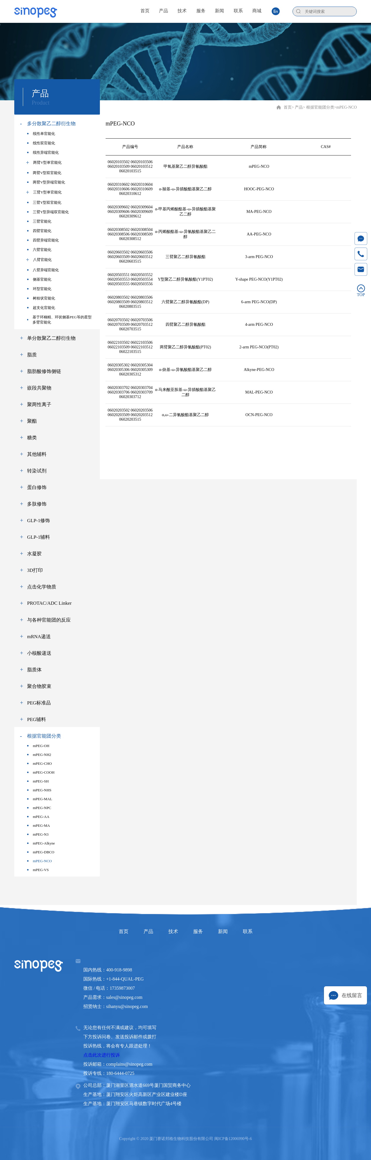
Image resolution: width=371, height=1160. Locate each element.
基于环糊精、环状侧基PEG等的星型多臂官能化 (59, 319)
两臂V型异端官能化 (46, 182)
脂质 (32, 355)
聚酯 (32, 421)
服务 (200, 931)
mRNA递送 (39, 636)
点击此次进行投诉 (101, 1055)
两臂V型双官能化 (44, 173)
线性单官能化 (41, 133)
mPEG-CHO (39, 763)
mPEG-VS (38, 870)
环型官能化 (39, 289)
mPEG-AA (38, 816)
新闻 (230, 931)
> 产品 (297, 107)
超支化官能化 (41, 308)
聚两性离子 (39, 404)
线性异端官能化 (43, 152)
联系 (260, 931)
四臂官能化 (39, 231)
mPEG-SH (38, 781)
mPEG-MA (38, 825)
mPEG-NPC (39, 808)
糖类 (32, 437)
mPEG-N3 (38, 834)
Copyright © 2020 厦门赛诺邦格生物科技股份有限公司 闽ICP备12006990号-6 (185, 1139)
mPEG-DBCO (40, 852)
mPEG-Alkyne (41, 843)
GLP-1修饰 (38, 520)
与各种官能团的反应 (49, 620)
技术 (171, 931)
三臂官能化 (39, 221)
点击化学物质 (41, 587)
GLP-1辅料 (38, 537)
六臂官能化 (39, 249)
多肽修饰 (37, 504)
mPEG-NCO (39, 861)
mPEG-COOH (41, 772)
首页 (288, 107)
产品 (141, 931)
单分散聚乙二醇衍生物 (51, 338)
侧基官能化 (39, 279)
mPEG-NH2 (39, 754)
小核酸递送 (39, 653)
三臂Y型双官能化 (44, 202)
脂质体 (34, 669)
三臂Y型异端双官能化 (48, 212)
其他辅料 (37, 454)
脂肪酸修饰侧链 (44, 371)
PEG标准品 (39, 703)
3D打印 (35, 570)
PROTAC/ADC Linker (49, 603)
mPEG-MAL (39, 799)
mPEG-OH (38, 746)
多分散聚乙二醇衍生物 (51, 123)
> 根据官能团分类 (318, 107)
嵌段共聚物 (39, 388)
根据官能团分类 (44, 736)
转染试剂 (37, 471)
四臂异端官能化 (43, 240)
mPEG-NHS (39, 790)
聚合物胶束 (39, 686)
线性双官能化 (41, 143)
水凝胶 (34, 553)
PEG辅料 (36, 719)
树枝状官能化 (41, 298)
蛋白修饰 (37, 487)
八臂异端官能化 (43, 270)
